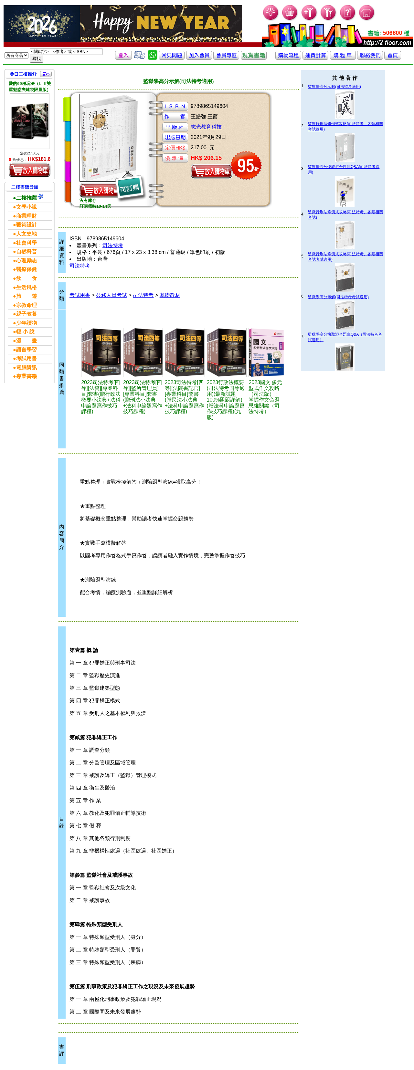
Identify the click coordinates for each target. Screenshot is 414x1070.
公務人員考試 (111, 295)
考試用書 (79, 295)
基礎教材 (170, 295)
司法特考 (112, 245)
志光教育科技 (206, 127)
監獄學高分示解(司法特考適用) (334, 86)
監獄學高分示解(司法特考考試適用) (338, 297)
